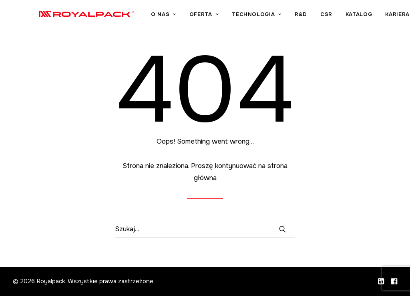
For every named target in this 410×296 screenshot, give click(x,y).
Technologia (287, 16)
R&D (330, 16)
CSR (356, 16)
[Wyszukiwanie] (205, 229)
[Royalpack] (101, 15)
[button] (282, 229)
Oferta (233, 16)
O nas (193, 16)
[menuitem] (196, 16)
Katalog (388, 16)
